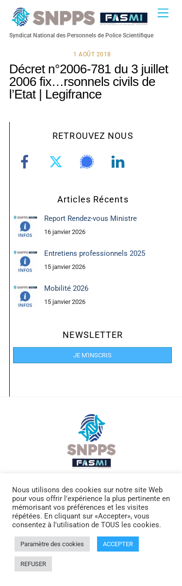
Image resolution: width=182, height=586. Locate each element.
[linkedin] (119, 161)
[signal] (88, 161)
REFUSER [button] (33, 564)
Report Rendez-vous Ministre (90, 218)
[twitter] (57, 161)
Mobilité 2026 (66, 288)
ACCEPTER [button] (118, 544)
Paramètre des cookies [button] (52, 544)
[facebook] (26, 161)
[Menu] (163, 13)
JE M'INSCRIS (92, 355)
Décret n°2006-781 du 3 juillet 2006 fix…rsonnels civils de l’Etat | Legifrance (88, 81)
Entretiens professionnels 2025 (94, 253)
